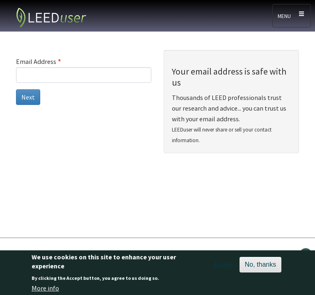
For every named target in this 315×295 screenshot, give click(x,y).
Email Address (36, 61)
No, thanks (260, 266)
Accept (223, 267)
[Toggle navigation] (291, 15)
